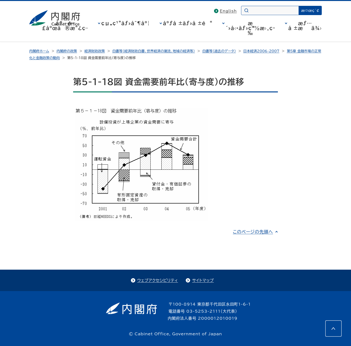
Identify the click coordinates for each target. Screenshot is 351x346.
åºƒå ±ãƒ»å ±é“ (188, 23)
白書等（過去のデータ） (219, 51)
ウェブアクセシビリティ (157, 280)
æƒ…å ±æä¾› (305, 25)
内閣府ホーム (39, 51)
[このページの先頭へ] (333, 328)
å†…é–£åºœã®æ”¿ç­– (65, 25)
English (228, 11)
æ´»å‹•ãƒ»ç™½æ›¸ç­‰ (250, 28)
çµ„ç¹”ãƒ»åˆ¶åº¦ (125, 23)
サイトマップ (203, 280)
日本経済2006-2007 (261, 51)
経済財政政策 (94, 51)
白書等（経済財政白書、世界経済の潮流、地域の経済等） (153, 51)
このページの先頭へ (253, 232)
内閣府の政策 (67, 51)
